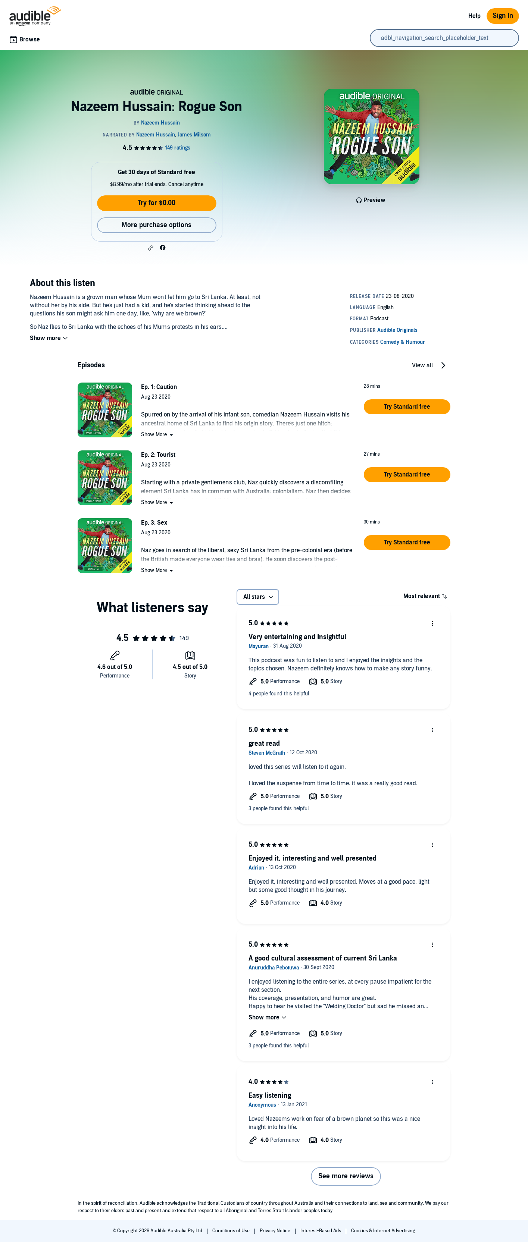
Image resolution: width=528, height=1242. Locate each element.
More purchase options (156, 225)
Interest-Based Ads (321, 1231)
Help (474, 16)
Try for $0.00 (156, 203)
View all (422, 365)
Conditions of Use (231, 1231)
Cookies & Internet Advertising (383, 1231)
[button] (151, 248)
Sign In (503, 16)
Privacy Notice (275, 1231)
